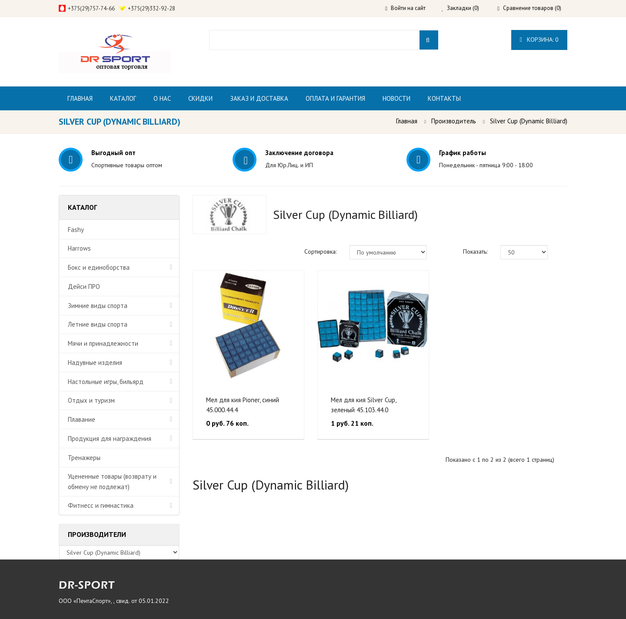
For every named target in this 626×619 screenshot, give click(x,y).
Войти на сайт (404, 8)
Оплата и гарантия (335, 98)
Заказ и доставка (259, 98)
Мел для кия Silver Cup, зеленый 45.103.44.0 (363, 405)
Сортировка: (320, 251)
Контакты (444, 98)
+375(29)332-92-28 (151, 8)
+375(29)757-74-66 (91, 8)
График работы (462, 153)
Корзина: (539, 39)
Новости (396, 98)
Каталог (123, 98)
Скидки (200, 98)
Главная (80, 98)
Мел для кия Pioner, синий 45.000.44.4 (242, 405)
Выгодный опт (113, 153)
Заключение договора (299, 153)
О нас (162, 98)
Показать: (475, 251)
